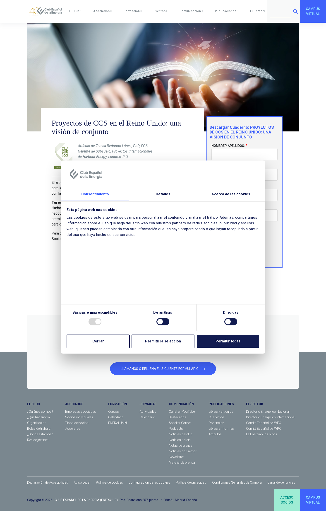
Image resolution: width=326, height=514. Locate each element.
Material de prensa (182, 465)
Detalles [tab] (163, 194)
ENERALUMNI (117, 425)
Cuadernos (217, 420)
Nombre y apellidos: (228, 148)
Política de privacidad (191, 485)
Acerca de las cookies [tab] (230, 194)
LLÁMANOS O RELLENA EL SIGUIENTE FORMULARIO (163, 371)
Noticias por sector (183, 454)
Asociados (102, 11)
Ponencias (216, 425)
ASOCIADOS (74, 407)
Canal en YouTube (182, 414)
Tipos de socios (77, 425)
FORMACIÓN (117, 407)
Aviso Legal (82, 485)
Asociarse (72, 431)
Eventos (161, 11)
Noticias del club (180, 437)
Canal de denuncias (281, 485)
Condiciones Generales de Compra (237, 485)
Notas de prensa (180, 448)
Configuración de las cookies (149, 485)
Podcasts (176, 431)
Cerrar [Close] (98, 341)
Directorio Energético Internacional (270, 420)
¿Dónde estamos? (40, 437)
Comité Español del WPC (263, 431)
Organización (36, 425)
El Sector (258, 11)
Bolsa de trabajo (38, 431)
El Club (75, 11)
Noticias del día (180, 442)
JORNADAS (148, 407)
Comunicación (191, 11)
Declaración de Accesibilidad (47, 485)
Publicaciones (226, 11)
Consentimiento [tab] (95, 194)
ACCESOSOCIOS (286, 502)
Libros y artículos (221, 414)
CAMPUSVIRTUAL (313, 11)
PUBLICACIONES (221, 407)
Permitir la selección (163, 341)
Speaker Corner (180, 425)
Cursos (113, 414)
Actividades (148, 414)
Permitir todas (228, 341)
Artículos (215, 437)
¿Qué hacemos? (38, 420)
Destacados (177, 420)
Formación (133, 11)
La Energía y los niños (261, 437)
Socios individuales (79, 420)
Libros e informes (221, 431)
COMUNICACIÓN (181, 407)
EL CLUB (33, 407)
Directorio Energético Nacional (268, 414)
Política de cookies (109, 485)
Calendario (116, 420)
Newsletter (176, 459)
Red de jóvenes (37, 442)
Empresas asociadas (80, 414)
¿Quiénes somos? (40, 414)
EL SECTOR (254, 407)
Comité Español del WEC (263, 425)
